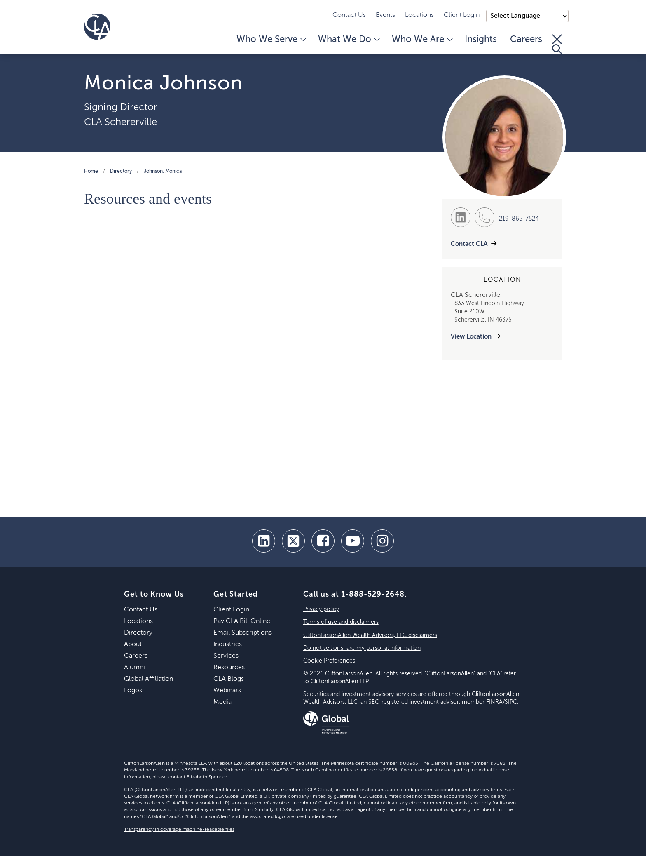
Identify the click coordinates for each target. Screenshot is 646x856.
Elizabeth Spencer (207, 777)
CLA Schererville (120, 122)
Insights (481, 39)
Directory (121, 171)
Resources (229, 667)
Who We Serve (270, 39)
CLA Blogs (228, 679)
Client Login (462, 15)
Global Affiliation (148, 679)
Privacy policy (321, 609)
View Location (471, 337)
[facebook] (323, 541)
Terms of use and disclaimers (341, 622)
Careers (526, 39)
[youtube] (352, 541)
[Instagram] (382, 541)
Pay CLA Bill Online (241, 621)
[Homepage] (97, 26)
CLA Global (319, 790)
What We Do (348, 39)
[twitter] (293, 541)
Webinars (227, 690)
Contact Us (349, 15)
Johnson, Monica (163, 171)
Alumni (134, 667)
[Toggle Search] (557, 44)
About (133, 644)
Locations (419, 15)
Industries (227, 644)
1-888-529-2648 (373, 594)
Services (226, 656)
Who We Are (422, 39)
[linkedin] (263, 541)
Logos (133, 690)
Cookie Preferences (329, 661)
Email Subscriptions (242, 633)
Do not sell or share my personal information (362, 648)
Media (222, 702)
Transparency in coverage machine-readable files (179, 829)
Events (385, 15)
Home (91, 171)
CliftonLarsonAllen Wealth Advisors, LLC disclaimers (370, 635)
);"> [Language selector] (527, 16)
